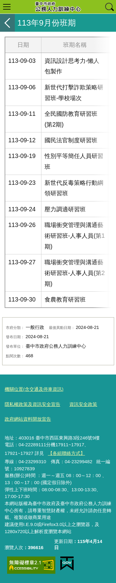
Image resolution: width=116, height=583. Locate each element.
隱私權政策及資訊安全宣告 (32, 404)
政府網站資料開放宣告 (28, 419)
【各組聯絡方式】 (66, 453)
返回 (7, 23)
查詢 (109, 7)
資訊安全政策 (83, 404)
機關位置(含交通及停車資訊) (34, 389)
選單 (7, 7)
